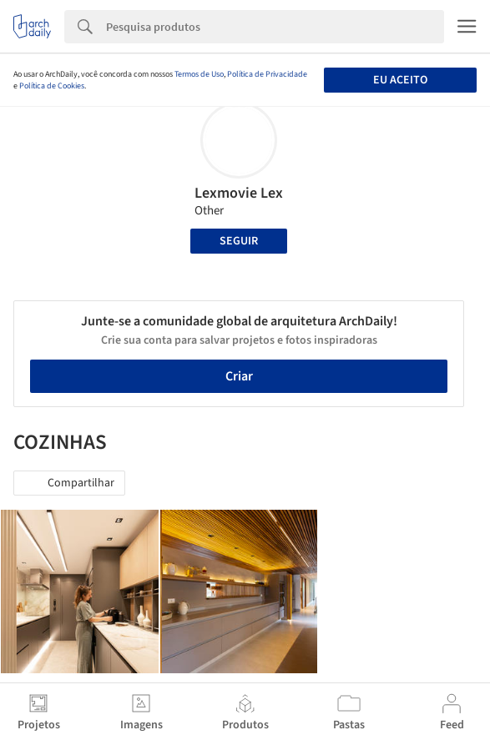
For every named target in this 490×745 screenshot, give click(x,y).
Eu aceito (400, 80)
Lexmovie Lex (238, 193)
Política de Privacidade (267, 74)
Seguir (239, 241)
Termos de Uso (199, 74)
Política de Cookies (51, 86)
